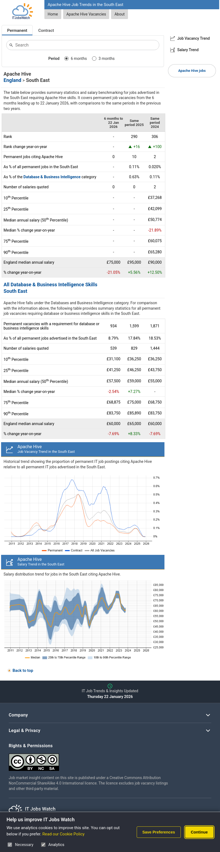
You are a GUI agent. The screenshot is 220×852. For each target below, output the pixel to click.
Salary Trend (187, 50)
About (119, 14)
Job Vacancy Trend (193, 38)
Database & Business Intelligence (52, 177)
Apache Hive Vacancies (86, 14)
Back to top (23, 670)
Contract (46, 30)
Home (53, 14)
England (12, 80)
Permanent (17, 30)
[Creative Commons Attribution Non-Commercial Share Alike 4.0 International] (90, 760)
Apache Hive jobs (192, 71)
